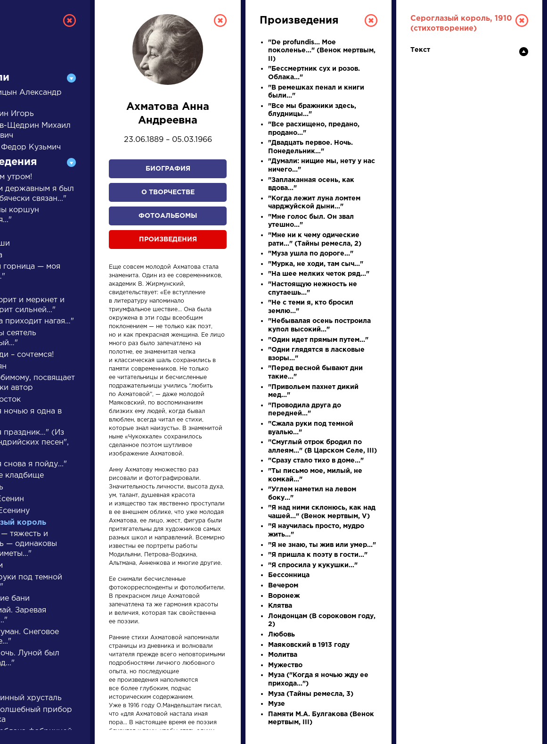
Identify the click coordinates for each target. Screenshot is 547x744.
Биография (168, 169)
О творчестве (168, 192)
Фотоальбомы (168, 216)
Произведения (168, 239)
